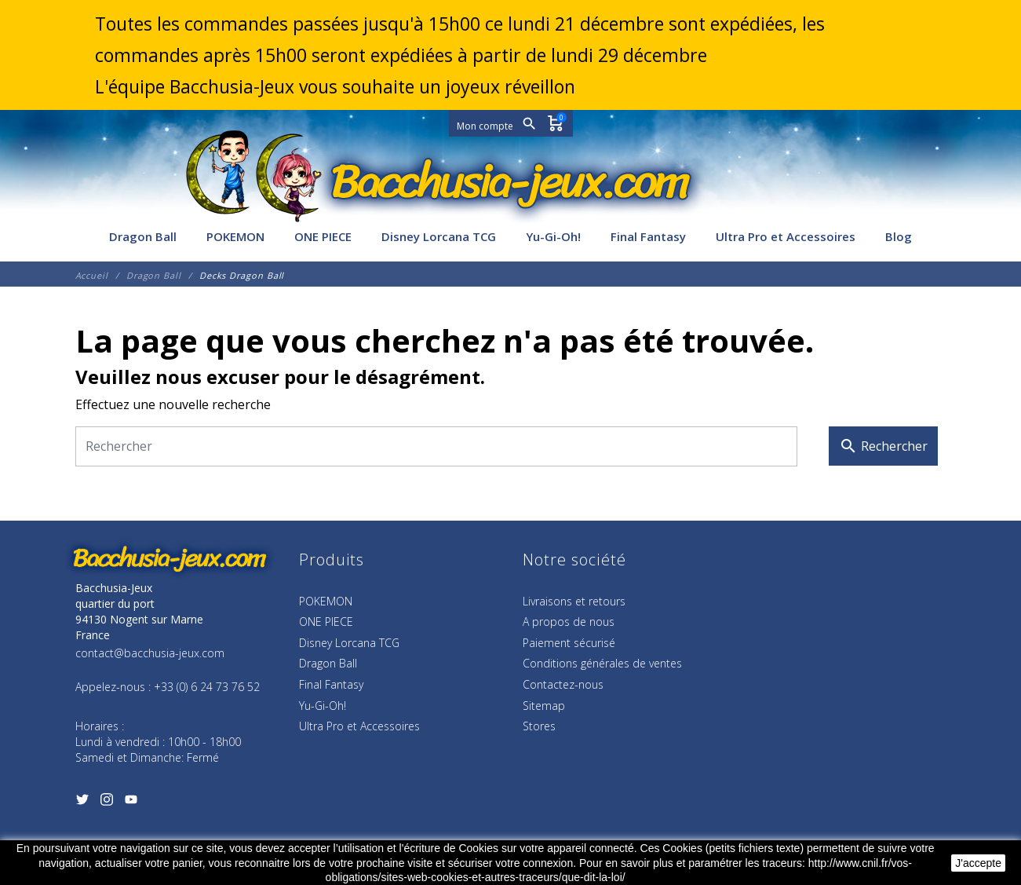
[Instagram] (107, 802)
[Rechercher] (436, 446)
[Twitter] (82, 802)
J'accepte (978, 863)
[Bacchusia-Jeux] (511, 182)
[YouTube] (131, 802)
